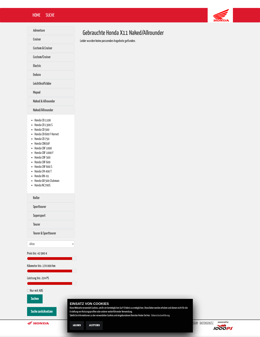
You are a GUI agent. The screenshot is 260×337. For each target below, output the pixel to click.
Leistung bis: (34, 278)
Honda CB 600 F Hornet (46, 134)
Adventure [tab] (37, 30)
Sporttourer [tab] (37, 207)
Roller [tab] (34, 198)
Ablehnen (77, 325)
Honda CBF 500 (42, 157)
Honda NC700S (42, 185)
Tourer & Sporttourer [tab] (42, 233)
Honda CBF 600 (42, 162)
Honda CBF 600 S (43, 166)
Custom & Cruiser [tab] (40, 48)
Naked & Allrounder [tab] (42, 101)
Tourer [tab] (34, 224)
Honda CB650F (42, 143)
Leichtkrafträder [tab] (40, 83)
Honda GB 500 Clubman (46, 181)
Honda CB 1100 (42, 120)
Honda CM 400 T (43, 171)
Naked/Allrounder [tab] (41, 110)
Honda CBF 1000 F (43, 153)
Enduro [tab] (35, 75)
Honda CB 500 (41, 129)
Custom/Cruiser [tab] (40, 57)
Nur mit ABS (35, 290)
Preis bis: (32, 253)
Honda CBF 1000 (43, 148)
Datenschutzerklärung (160, 315)
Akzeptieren (94, 325)
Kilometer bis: (34, 266)
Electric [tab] (35, 66)
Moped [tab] (34, 92)
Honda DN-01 (41, 176)
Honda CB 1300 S (43, 125)
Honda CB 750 (41, 139)
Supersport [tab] (37, 215)
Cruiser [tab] (35, 39)
